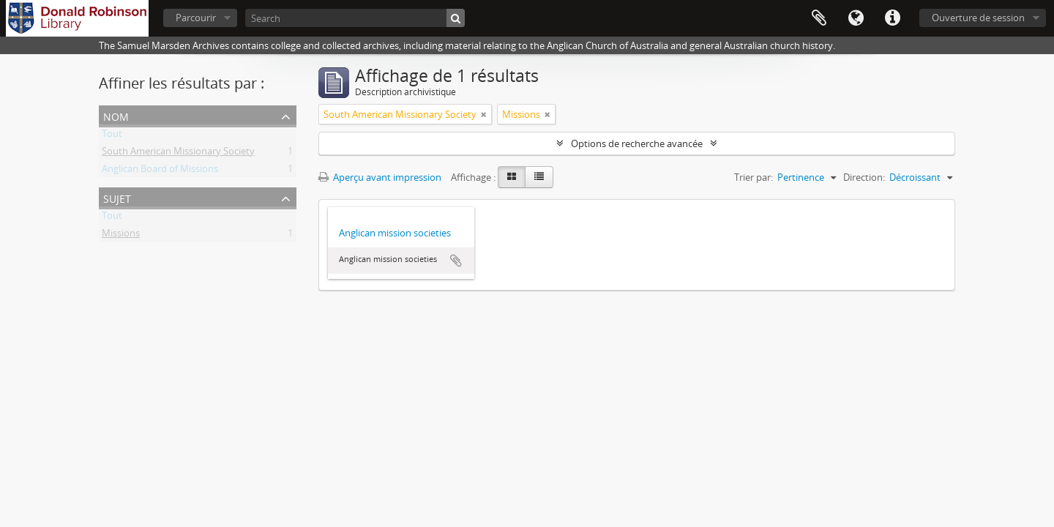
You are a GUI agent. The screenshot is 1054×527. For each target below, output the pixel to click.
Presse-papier (819, 18)
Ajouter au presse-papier (456, 260)
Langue (855, 18)
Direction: (864, 177)
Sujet (117, 197)
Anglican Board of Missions (160, 171)
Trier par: (753, 177)
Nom (116, 115)
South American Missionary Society (178, 153)
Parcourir (196, 17)
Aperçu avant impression (379, 177)
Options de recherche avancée (637, 143)
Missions (121, 235)
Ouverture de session (978, 17)
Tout (112, 136)
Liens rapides (892, 18)
